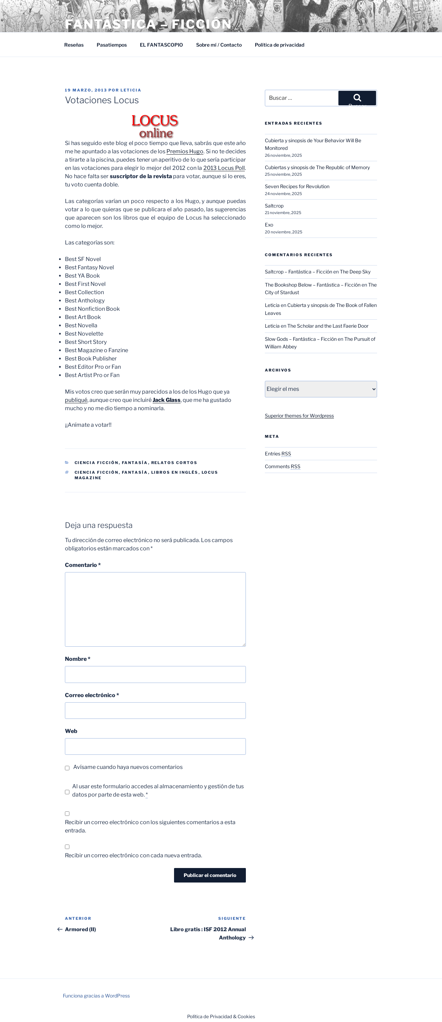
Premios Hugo (184, 151)
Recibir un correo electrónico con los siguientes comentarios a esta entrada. (150, 826)
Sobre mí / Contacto (219, 45)
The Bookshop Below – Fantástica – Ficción (313, 285)
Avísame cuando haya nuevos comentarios (128, 767)
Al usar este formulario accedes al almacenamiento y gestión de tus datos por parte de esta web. (158, 790)
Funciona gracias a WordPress (96, 996)
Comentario (83, 565)
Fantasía (135, 462)
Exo (269, 225)
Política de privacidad (279, 45)
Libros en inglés (175, 472)
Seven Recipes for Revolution (297, 186)
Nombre (77, 659)
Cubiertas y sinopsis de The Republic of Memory (317, 167)
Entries (278, 453)
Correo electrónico (92, 695)
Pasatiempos (112, 45)
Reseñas (74, 45)
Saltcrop (274, 206)
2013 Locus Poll (224, 168)
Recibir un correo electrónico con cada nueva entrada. (133, 855)
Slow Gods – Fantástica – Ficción (301, 339)
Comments (282, 466)
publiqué (76, 400)
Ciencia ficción (97, 472)
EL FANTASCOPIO (161, 45)
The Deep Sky (355, 271)
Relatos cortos (174, 462)
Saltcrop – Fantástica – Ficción (298, 271)
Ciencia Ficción (97, 462)
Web (71, 731)
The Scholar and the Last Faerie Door (327, 326)
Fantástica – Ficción (148, 24)
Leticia (131, 90)
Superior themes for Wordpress (299, 415)
